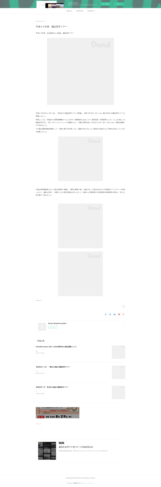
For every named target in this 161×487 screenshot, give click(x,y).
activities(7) (38, 300)
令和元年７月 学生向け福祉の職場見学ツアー (52, 387)
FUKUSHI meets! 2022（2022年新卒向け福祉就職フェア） (56, 347)
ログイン (119, 4)
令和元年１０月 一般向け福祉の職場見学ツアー (53, 367)
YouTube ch (90, 11)
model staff (79, 11)
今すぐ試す (105, 4)
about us (69, 11)
